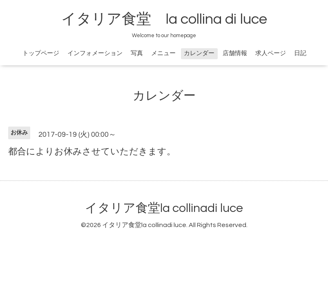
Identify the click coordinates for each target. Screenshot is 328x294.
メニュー (163, 53)
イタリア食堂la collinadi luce (164, 208)
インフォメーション (95, 53)
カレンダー (199, 53)
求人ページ (270, 53)
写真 (137, 53)
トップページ (40, 53)
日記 (300, 53)
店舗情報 (235, 53)
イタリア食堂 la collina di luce (164, 19)
